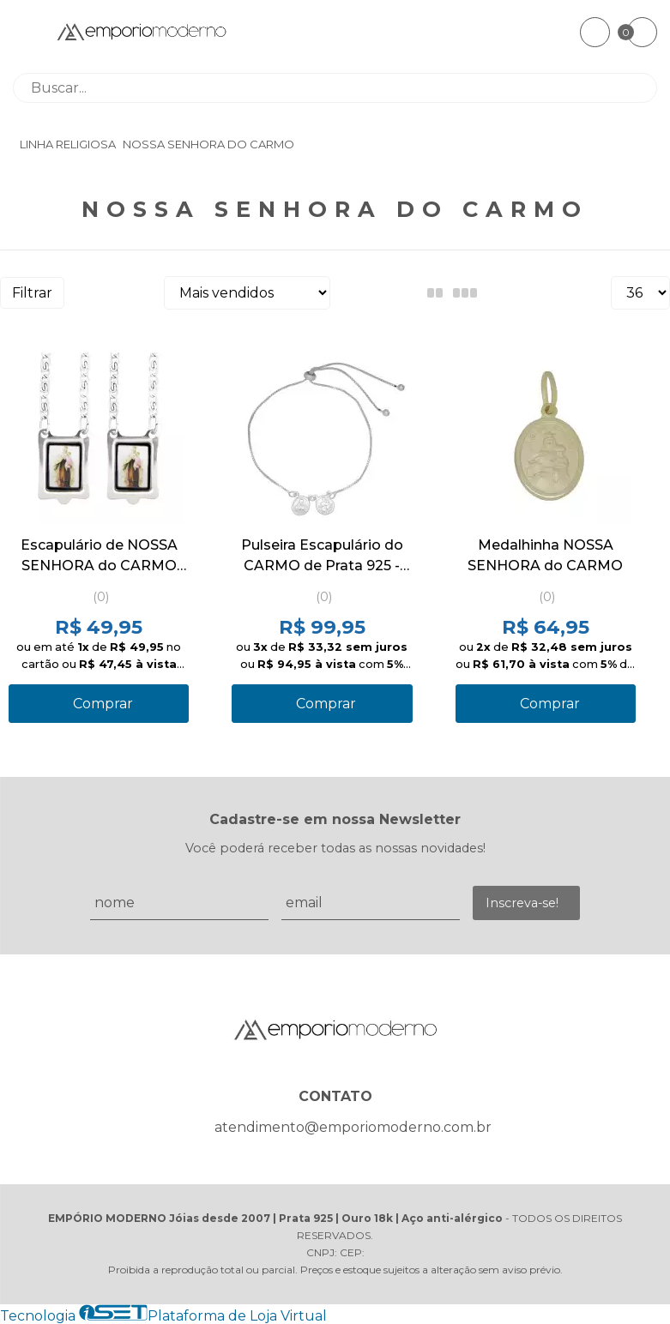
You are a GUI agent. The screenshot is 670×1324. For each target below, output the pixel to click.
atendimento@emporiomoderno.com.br (353, 1127)
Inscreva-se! (522, 903)
